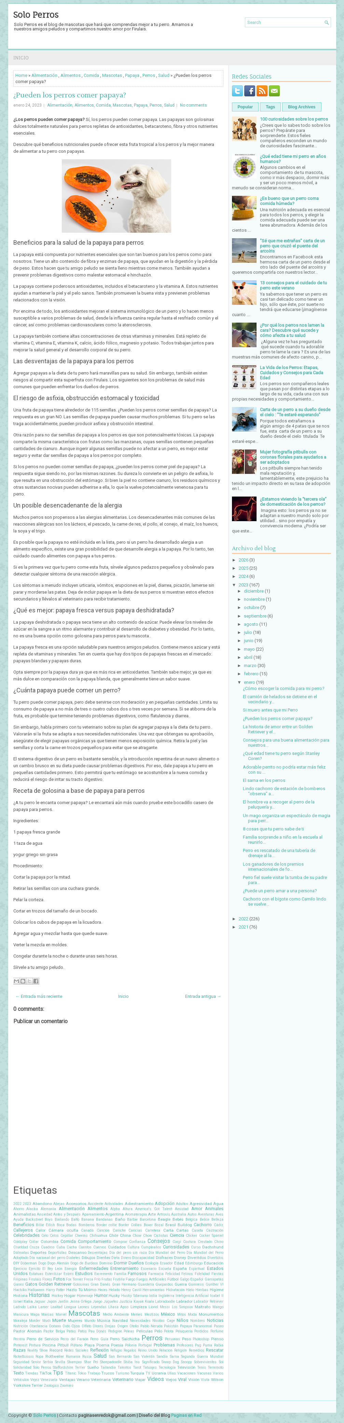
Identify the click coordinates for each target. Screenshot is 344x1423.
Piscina (49, 1345)
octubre (251, 607)
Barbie (132, 1219)
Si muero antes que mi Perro (270, 710)
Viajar (140, 1379)
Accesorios (76, 1203)
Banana (87, 1219)
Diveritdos (197, 1257)
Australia (178, 1214)
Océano (55, 1326)
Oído (66, 1326)
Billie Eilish (45, 1225)
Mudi (46, 1320)
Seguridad (21, 1362)
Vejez (34, 1380)
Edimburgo (194, 1263)
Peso (186, 1339)
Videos (155, 1379)
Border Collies (130, 1225)
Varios (218, 1373)
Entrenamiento (124, 1268)
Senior (36, 1362)
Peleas (129, 1331)
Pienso (217, 1339)
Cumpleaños (151, 1247)
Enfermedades (93, 1268)
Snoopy (186, 1362)
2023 (27, 1204)
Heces (103, 1290)
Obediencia (38, 1326)
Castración (214, 1230)
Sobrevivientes (205, 1362)
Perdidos (201, 1331)
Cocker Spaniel (211, 1235)
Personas (172, 1339)
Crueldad (20, 1247)
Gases (18, 1284)
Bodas (71, 1225)
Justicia (125, 1301)
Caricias (135, 1230)
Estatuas (36, 1274)
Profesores (185, 1345)
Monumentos (211, 1314)
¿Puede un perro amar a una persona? (280, 890)
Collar (34, 1241)
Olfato (86, 1326)
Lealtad (57, 1307)
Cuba (60, 1247)
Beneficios (23, 1224)
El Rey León (52, 1268)
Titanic (70, 1373)
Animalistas (24, 1214)
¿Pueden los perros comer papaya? (69, 95)
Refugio (116, 1350)
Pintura (35, 1345)
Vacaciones (186, 1373)
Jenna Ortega (81, 1301)
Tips (58, 1373)
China (125, 1235)
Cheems (81, 1235)
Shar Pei (91, 1362)
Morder (34, 1320)
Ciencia (177, 1235)
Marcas (47, 1314)
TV (148, 1373)
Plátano (76, 1345)
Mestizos (152, 1314)
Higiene (216, 1289)
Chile (113, 1235)
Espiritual (197, 1268)
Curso (196, 1247)
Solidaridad (22, 1367)
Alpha (115, 1209)
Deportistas (57, 1252)
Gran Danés (100, 1284)
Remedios (196, 1350)
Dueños (136, 1262)
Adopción (165, 1203)
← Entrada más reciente (38, 996)
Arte (152, 1214)
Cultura (133, 1247)
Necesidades (140, 1320)
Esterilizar (53, 1274)
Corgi (177, 1241)
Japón (52, 1301)
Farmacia (156, 1274)
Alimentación (44, 75)
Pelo (158, 1331)
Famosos (137, 1273)
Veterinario (123, 1379)
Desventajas (98, 1252)
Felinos (187, 1274)
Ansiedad (44, 1214)
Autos (192, 1214)
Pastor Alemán (27, 1331)
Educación (213, 1263)
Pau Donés (97, 1331)
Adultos (182, 1204)
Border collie (106, 1225)
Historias (39, 1295)
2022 (17, 1204)
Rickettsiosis (23, 1356)
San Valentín (144, 1356)
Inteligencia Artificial (192, 1295)
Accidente (95, 1204)
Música (103, 1320)
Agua (218, 1203)
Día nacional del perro (47, 1258)
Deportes (38, 1252)
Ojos (75, 1326)
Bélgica (191, 1219)
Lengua (70, 1307)
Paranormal (202, 1326)
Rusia (87, 1356)
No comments (193, 105)
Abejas (59, 1204)
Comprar (120, 1241)
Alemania (48, 1209)
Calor (40, 1230)
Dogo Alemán (58, 1263)
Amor (196, 1208)
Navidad (120, 1320)
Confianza (137, 1241)
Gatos (31, 1284)
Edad (179, 1263)
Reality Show (37, 1350)
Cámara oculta (63, 1230)
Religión (180, 1350)
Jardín (63, 1301)
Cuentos (85, 1247)
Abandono (42, 1203)
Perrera (19, 1339)
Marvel (61, 1314)
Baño (120, 1219)
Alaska (32, 1209)
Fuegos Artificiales (151, 1279)
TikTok (46, 1373)
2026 (243, 560)
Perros (148, 75)
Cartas (182, 1230)
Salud (163, 75)
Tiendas (31, 1373)
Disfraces (164, 1257)
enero (249, 682)
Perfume (216, 1331)
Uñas (171, 1373)
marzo (250, 665)
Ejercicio (20, 1268)
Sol (221, 1362)
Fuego (130, 1279)
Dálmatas (21, 1252)
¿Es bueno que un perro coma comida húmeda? (289, 201)
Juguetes (111, 1301)
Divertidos (215, 1258)
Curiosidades (176, 1246)
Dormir (120, 1262)
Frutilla (119, 1279)
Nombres (197, 1320)
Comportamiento (94, 1241)
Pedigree (115, 1331)
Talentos (124, 1367)
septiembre (255, 616)
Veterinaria (101, 1379)
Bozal (159, 1225)
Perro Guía (99, 1339)
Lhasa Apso (118, 1307)
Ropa (39, 1356)
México (168, 1314)
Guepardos (164, 1284)
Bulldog (185, 1224)
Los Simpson (182, 1307)
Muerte (59, 1320)
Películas (144, 1331)
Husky (114, 1295)
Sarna (174, 1356)
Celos (54, 1235)
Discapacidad (143, 1258)
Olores (98, 1326)
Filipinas (20, 1279)
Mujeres (75, 1320)
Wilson (217, 1379)
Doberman (28, 1263)
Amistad (182, 1209)
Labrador (184, 1301)
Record (56, 1350)
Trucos (107, 1373)
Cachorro (203, 1224)
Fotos (59, 1279)
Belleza (217, 1219)
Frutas (106, 1279)
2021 (243, 927)
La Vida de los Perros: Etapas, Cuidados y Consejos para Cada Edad (291, 372)
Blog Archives (301, 107)
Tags (270, 107)
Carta (168, 1230)
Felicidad (172, 1274)
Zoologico (51, 1385)
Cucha (72, 1247)
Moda (192, 1314)
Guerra (181, 1284)
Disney (180, 1257)
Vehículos (21, 1380)
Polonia (131, 1345)
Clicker (191, 1235)
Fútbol (173, 1279)
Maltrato (202, 1306)
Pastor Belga (54, 1331)
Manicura (21, 1314)
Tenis (201, 1367)
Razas (19, 1350)
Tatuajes (150, 1367)
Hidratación (175, 1290)
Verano (83, 1379)
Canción (103, 1230)
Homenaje (85, 1295)
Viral (182, 1379)
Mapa (35, 1314)
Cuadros (48, 1247)
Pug (198, 1345)
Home (21, 75)
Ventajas (67, 1379)
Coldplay (20, 1241)
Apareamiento (93, 1214)
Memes (136, 1314)
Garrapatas (214, 1279)
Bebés (178, 1219)
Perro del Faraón (74, 1339)
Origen (122, 1326)
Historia (20, 1295)
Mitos (181, 1314)
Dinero (126, 1258)
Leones (83, 1307)
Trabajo (93, 1373)
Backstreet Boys (39, 1219)
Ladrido (19, 1307)
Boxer (148, 1225)
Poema (102, 1345)
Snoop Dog (170, 1362)
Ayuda (18, 1219)
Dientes (103, 1257)
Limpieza (138, 1306)
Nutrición (20, 1326)
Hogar (69, 1295)
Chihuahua (98, 1235)
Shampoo (74, 1362)
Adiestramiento (139, 1203)
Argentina (114, 1214)
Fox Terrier (74, 1279)
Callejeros (23, 1230)
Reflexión (99, 1350)
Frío (97, 1279)
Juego (97, 1301)
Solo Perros (35, 15)
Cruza (34, 1247)
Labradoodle (165, 1301)
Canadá (87, 1230)
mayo (249, 649)
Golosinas (81, 1284)
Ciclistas (161, 1235)
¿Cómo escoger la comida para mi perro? (284, 688)
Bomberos (87, 1225)
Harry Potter (55, 1290)
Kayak (139, 1301)
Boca (61, 1225)
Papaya (132, 75)
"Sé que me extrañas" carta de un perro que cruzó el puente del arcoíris (292, 246)
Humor (101, 1295)
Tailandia (108, 1367)
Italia (28, 1301)
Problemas (164, 1344)
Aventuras (206, 1214)
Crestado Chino (210, 1241)
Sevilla (60, 1362)
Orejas (110, 1326)
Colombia (49, 1241)
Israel (18, 1301)
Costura (189, 1241)
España (180, 1268)
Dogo (42, 1263)
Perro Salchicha (124, 1339)
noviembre (254, 599)
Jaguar (39, 1301)
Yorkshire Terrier (28, 1385)
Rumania (73, 1356)
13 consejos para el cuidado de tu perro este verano (293, 285)
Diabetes (73, 1258)
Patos (82, 1331)
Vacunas (204, 1373)
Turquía (137, 1373)
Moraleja (20, 1320)
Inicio (21, 57)
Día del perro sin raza (128, 1252)
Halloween (36, 1290)
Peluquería (184, 1331)
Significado (151, 1362)
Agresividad (201, 1203)
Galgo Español (191, 1279)
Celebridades (26, 1235)
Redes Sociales (76, 1350)
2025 (243, 568)
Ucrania (159, 1373)
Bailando (62, 1219)
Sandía (162, 1356)
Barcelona (148, 1219)
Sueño (93, 1367)
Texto (18, 1372)
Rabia (218, 1345)
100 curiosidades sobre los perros (294, 119)
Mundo (89, 1320)
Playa (89, 1345)
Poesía (117, 1345)
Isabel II (216, 1295)
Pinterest (20, 1345)
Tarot (137, 1367)
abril (248, 657)
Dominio (105, 1263)
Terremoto (215, 1367)
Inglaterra (166, 1295)
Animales (214, 1208)
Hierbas (201, 1290)
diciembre (254, 591)
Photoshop (201, 1339)
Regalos (130, 1350)
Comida (91, 75)
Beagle (164, 1219)
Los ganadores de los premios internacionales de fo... (273, 867)
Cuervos (99, 1247)
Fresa (88, 1279)
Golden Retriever (55, 1284)
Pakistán (171, 1326)
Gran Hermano (124, 1284)
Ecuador (166, 1263)
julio (248, 632)
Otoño (134, 1326)
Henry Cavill (131, 1290)
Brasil (170, 1224)
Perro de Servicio (43, 1339)
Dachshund (212, 1247)
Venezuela (49, 1380)
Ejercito (34, 1268)
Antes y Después (67, 1214)
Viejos (171, 1379)
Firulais (35, 1279)
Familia (120, 1274)
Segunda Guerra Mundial (202, 1356)
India (153, 1295)
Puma (207, 1345)
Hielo (190, 1290)
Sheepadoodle (111, 1362)
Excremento (103, 1274)
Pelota (169, 1331)
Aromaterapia (136, 1214)
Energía (71, 1268)
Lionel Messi (159, 1307)
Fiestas (217, 1274)
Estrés (69, 1274)
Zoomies (66, 1385)
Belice (204, 1219)
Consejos (159, 1241)
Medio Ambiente (116, 1314)
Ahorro (18, 1209)
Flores (47, 1279)
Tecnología (167, 1367)
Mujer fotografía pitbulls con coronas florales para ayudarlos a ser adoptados (293, 457)
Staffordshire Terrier (69, 1367)
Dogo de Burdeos (84, 1263)
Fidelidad (202, 1274)
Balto (75, 1219)
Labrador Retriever (208, 1301)
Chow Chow (142, 1235)
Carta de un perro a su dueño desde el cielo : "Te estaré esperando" (295, 412)
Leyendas (99, 1307)
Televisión (186, 1367)
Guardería (146, 1284)
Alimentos (70, 75)
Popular (245, 107)
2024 (243, 576)
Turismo (122, 1373)
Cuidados (117, 1247)
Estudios (84, 1273)
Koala (149, 1301)
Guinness (196, 1284)
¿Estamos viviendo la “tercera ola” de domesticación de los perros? (293, 502)
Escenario (148, 1268)
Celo (44, 1235)
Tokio (82, 1373)
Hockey (57, 1295)
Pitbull (63, 1345)
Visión (193, 1379)
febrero (251, 673)
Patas (71, 1331)
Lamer (43, 1307)
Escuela (165, 1268)
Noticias (215, 1320)
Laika (32, 1307)
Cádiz (218, 1225)
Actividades (114, 1204)
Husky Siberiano (134, 1295)
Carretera (152, 1230)
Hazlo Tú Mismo (81, 1289)
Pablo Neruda (151, 1326)
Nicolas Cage (163, 1320)
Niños (182, 1320)
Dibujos (88, 1257)
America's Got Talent (153, 1209)
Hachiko (20, 1290)
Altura (128, 1209)
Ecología (152, 1263)
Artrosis (163, 1214)
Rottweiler (54, 1356)
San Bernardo (120, 1356)
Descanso (77, 1252)
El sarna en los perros (264, 780)
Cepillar (66, 1235)
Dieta (115, 1258)
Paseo (218, 1326)
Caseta (197, 1230)
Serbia (48, 1362)
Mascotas (112, 75)
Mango (217, 1307)
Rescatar (214, 1350)
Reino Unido (147, 1350)
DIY (16, 1263)
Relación (166, 1350)
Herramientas (153, 1290)
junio (248, 640)
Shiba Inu (132, 1362)
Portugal (145, 1345)
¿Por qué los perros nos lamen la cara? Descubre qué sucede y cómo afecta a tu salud (292, 330)
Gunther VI (214, 1284)
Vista (205, 1380)
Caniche (119, 1230)
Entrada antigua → (203, 996)
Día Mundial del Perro (167, 1252)
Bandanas (104, 1219)
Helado (114, 1290)
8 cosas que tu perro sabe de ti (273, 828)
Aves (219, 1214)
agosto (251, 624)
